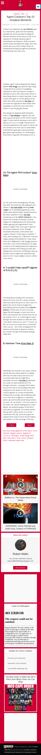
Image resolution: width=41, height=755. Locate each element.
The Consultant (28, 438)
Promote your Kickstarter (17, 658)
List (19, 438)
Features (17, 14)
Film (22, 14)
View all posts (20, 568)
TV (26, 14)
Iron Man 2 (12, 438)
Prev (8, 425)
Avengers (15, 436)
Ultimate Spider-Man (17, 440)
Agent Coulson (16, 433)
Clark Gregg (25, 436)
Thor (6, 440)
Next (32, 425)
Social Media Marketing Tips (18, 668)
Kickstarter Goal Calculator (17, 663)
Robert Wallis (25, 25)
